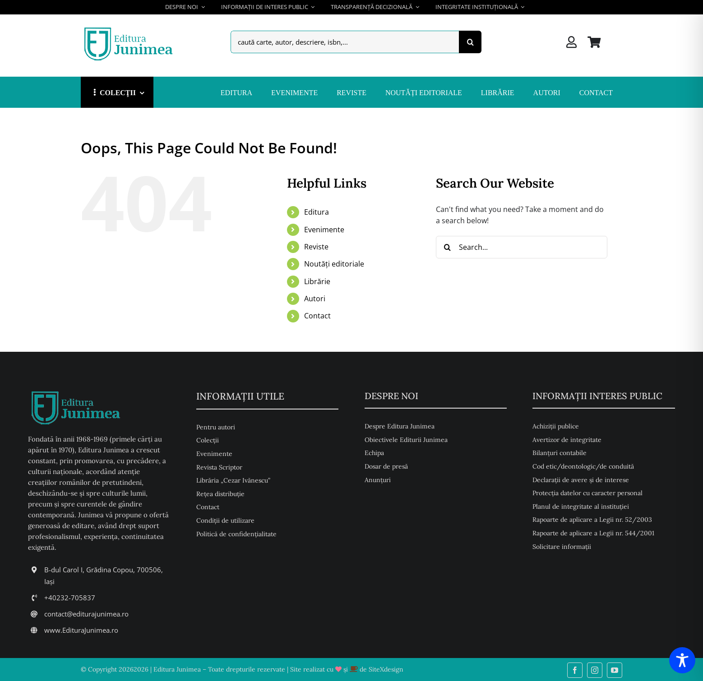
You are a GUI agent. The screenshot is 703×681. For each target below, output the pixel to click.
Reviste (316, 247)
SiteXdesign (386, 669)
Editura (316, 212)
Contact (317, 316)
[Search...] (521, 247)
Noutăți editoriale (334, 264)
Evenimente (324, 230)
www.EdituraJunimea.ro (81, 630)
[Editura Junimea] (130, 28)
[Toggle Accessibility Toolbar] (682, 660)
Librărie (317, 281)
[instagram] (594, 670)
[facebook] (575, 670)
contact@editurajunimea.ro (86, 613)
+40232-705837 (69, 597)
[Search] (470, 42)
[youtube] (614, 670)
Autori (314, 299)
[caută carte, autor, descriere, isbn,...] (345, 42)
